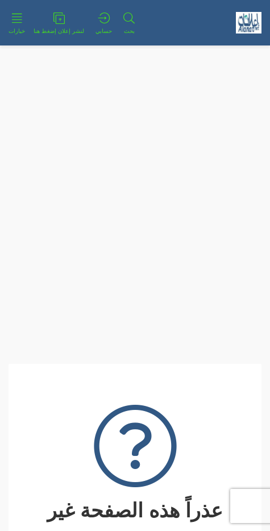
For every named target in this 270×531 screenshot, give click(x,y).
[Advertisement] (135, 186)
